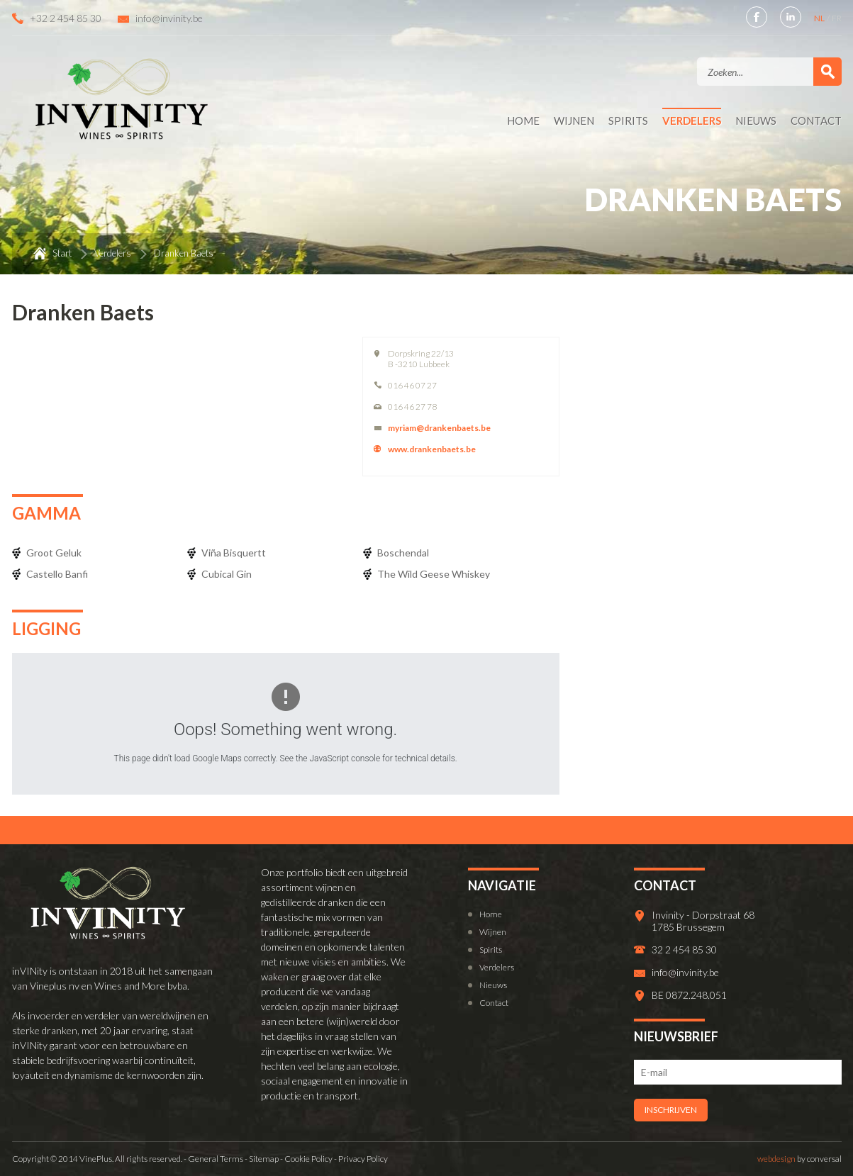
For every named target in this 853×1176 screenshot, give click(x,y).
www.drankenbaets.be (432, 449)
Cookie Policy (308, 1158)
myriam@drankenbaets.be (439, 427)
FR (837, 18)
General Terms (215, 1158)
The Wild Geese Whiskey (433, 574)
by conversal (799, 1158)
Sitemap (264, 1158)
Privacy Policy (363, 1158)
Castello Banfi (57, 574)
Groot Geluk (54, 553)
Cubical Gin (226, 574)
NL (820, 18)
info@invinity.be (169, 18)
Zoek (827, 71)
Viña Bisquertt (233, 553)
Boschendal (403, 553)
